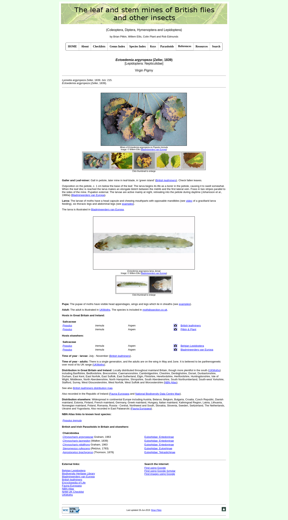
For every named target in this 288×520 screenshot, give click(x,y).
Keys (153, 46)
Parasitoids (167, 46)
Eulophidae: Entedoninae (159, 436)
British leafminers (166, 180)
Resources (202, 46)
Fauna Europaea (119, 393)
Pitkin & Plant (188, 329)
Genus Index (117, 46)
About (85, 46)
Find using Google (155, 467)
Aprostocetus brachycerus (78, 452)
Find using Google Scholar (159, 470)
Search (216, 46)
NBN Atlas (171, 382)
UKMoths (105, 309)
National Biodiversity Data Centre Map (157, 393)
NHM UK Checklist (73, 491)
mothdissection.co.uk (154, 309)
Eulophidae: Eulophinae (158, 448)
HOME (72, 46)
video (189, 200)
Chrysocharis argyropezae (78, 436)
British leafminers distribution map (92, 388)
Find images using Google (159, 473)
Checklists (99, 46)
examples (127, 203)
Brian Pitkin (156, 510)
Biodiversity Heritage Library (78, 473)
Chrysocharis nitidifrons (76, 444)
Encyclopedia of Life (74, 482)
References (184, 46)
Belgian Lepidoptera (192, 345)
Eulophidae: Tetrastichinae (159, 452)
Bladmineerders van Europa (88, 195)
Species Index (137, 46)
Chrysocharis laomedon (76, 440)
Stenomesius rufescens (76, 448)
